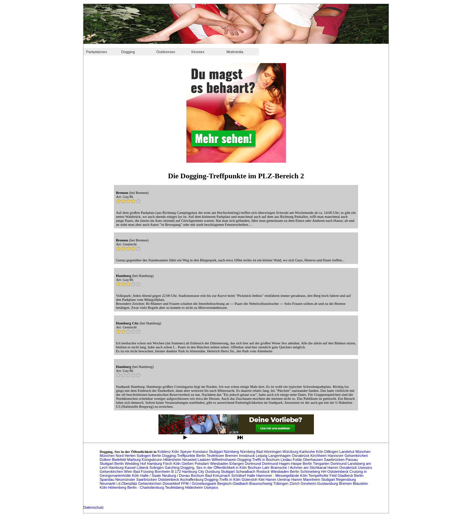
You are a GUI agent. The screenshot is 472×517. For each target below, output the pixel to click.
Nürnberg (232, 452)
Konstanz (201, 452)
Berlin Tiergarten (316, 464)
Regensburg (346, 479)
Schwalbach (246, 472)
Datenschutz (93, 507)
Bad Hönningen (269, 452)
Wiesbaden (219, 464)
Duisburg (213, 472)
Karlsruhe (307, 452)
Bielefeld (119, 460)
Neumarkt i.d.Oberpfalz (119, 483)
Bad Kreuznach (218, 475)
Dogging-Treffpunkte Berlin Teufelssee (193, 456)
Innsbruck (247, 456)
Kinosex (197, 52)
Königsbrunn (152, 460)
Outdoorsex (165, 52)
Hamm (333, 468)
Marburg (134, 460)
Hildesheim (172, 460)
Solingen (144, 456)
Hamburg (155, 464)
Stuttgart (216, 452)
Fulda (298, 460)
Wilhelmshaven (224, 460)
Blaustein (360, 483)
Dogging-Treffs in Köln (222, 479)
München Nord (112, 456)
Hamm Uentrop (278, 479)
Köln (176, 452)
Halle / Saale (151, 475)
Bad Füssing (143, 472)
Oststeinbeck (169, 479)
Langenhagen (280, 456)
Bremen (232, 456)
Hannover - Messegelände (278, 475)
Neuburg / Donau (176, 475)
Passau (352, 460)
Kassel (131, 468)
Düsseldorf (171, 483)
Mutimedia (235, 52)
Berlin (157, 456)
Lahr (266, 468)
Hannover (336, 456)
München (362, 452)
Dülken (106, 460)
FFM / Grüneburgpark (199, 483)
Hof (143, 464)
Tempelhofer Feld (322, 475)
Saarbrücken (334, 460)
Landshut (347, 452)
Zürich (295, 483)
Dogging (128, 52)
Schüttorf (239, 475)
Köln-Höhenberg (113, 487)
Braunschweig (261, 483)
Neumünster (125, 479)
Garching (173, 468)
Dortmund (253, 464)
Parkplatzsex (96, 52)
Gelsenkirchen (356, 456)
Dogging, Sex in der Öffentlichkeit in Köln (214, 468)
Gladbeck (345, 475)
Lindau (287, 460)
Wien (128, 472)
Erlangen (237, 464)
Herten (131, 456)
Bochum (255, 468)
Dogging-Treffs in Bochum (259, 460)
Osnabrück (301, 456)
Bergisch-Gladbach (233, 483)
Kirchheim (319, 456)
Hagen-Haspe (291, 464)
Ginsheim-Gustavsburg (320, 483)
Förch (168, 464)
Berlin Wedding (127, 464)
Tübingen (281, 483)
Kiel (261, 479)
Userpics (365, 468)
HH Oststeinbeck (335, 472)
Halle (251, 475)
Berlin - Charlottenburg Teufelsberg (156, 487)
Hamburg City (193, 472)
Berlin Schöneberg (305, 472)
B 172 (176, 472)
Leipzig (262, 456)
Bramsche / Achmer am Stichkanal (299, 468)
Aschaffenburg (192, 479)
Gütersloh (249, 479)
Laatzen (205, 460)
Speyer (186, 452)
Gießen (188, 464)
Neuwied (190, 460)
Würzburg (290, 452)
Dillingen (331, 452)
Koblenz (164, 452)
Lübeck (143, 468)
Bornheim (163, 472)
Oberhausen (313, 460)
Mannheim (312, 479)
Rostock (263, 472)
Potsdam (202, 464)
